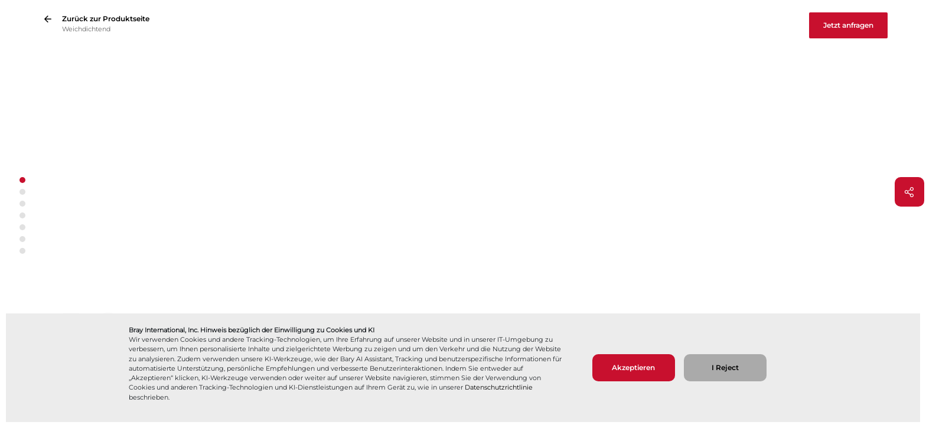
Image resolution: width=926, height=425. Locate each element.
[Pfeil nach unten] (22, 263)
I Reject (725, 367)
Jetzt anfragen (848, 25)
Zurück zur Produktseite (105, 18)
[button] (22, 192)
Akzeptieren (633, 367)
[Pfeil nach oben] (22, 168)
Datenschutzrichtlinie (499, 387)
